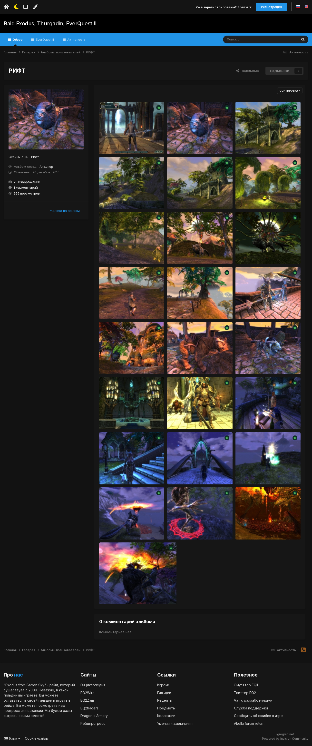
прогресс (12, 710)
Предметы (166, 708)
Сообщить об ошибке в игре (258, 716)
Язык (12, 738)
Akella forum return (249, 723)
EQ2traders (89, 708)
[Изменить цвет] (35, 6)
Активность (75, 39)
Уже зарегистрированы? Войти (223, 7)
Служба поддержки (251, 708)
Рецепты (164, 700)
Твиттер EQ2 (245, 693)
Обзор (17, 42)
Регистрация (271, 7)
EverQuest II (44, 39)
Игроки (163, 685)
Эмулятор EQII (246, 685)
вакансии (35, 710)
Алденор (46, 166)
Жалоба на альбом (64, 211)
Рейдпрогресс (92, 723)
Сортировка (290, 90)
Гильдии (164, 693)
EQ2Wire (87, 693)
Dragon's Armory (94, 716)
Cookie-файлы (37, 738)
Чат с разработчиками (253, 700)
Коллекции (166, 716)
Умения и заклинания (175, 723)
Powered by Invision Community (285, 738)
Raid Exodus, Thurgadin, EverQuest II (50, 23)
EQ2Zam (87, 700)
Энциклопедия (92, 685)
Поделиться (248, 71)
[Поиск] (251, 39)
